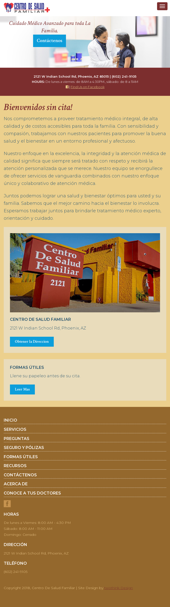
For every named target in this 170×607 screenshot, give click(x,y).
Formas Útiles (21, 457)
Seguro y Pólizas (24, 447)
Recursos (15, 466)
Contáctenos (49, 40)
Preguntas (16, 439)
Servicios (15, 429)
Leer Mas (22, 389)
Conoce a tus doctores (32, 493)
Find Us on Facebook (88, 87)
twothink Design (118, 588)
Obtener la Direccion (32, 341)
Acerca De (16, 484)
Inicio (10, 420)
